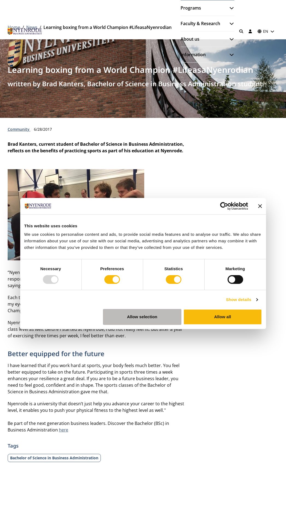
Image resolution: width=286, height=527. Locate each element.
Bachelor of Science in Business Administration (54, 457)
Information (193, 55)
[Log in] (250, 31)
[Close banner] (260, 206)
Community (19, 129)
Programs (191, 8)
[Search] (241, 31)
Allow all (222, 316)
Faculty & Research (200, 23)
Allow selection (142, 316)
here (63, 430)
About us (190, 39)
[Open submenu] (229, 8)
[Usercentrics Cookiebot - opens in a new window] (224, 206)
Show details (238, 299)
